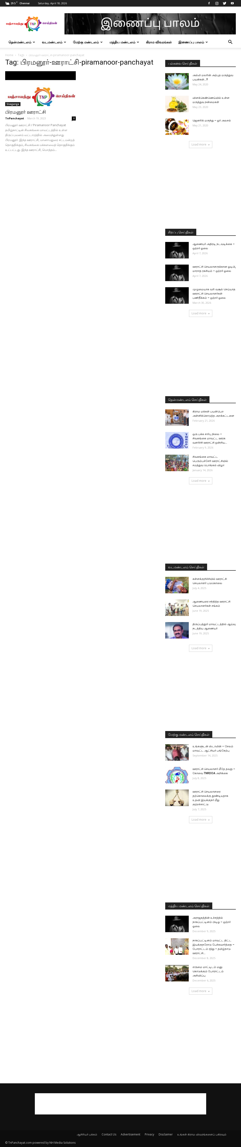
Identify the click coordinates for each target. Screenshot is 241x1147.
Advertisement (130, 1134)
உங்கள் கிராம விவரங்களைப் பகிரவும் (201, 1134)
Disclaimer (166, 1134)
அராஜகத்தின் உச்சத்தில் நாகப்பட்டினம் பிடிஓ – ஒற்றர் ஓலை (212, 922)
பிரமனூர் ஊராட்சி (25, 112)
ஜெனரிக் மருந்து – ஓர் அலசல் (212, 120)
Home (9, 55)
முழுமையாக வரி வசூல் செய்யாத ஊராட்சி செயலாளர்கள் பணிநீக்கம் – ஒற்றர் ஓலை (214, 293)
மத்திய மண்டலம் (124, 42)
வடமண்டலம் (54, 42)
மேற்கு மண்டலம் (88, 42)
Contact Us (109, 1134)
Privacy (149, 1134)
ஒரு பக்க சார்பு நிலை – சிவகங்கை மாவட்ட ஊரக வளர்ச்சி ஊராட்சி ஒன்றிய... (210, 438)
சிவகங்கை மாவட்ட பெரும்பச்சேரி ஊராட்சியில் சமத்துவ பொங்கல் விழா (210, 461)
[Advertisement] (200, 188)
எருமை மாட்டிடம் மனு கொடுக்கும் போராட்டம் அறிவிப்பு (208, 971)
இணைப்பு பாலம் (193, 42)
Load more (201, 144)
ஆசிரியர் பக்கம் (87, 1134)
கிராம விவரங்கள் (159, 42)
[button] (230, 42)
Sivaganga (13, 104)
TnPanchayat (14, 118)
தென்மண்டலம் (21, 42)
